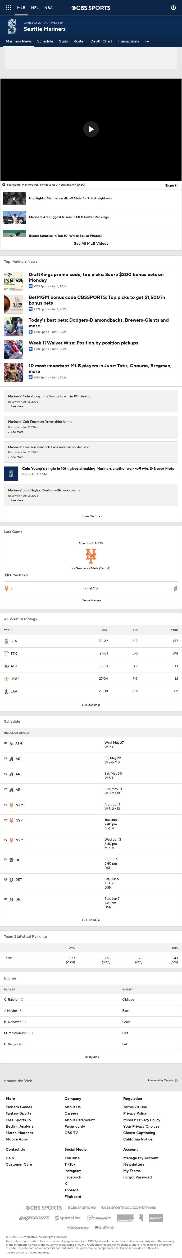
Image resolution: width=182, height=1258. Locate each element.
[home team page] (91, 556)
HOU (15, 679)
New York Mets (87, 568)
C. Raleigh (11, 1000)
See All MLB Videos (91, 243)
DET (18, 860)
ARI (18, 759)
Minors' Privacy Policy (141, 1120)
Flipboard (72, 1196)
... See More (15, 406)
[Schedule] (45, 41)
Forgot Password (137, 1177)
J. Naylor (10, 1011)
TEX (14, 654)
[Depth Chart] (101, 41)
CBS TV (71, 1133)
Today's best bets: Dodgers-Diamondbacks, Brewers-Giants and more (99, 323)
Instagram (73, 1170)
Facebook (72, 1177)
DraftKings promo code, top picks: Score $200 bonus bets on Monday (96, 277)
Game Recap (91, 600)
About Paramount (79, 1120)
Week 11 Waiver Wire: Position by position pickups (83, 343)
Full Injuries (91, 1057)
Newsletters (133, 1164)
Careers (71, 1113)
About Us (72, 1107)
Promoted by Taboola (163, 1080)
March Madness (19, 1133)
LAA (14, 691)
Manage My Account (141, 1158)
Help (10, 1158)
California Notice (137, 1139)
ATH (14, 666)
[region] (91, 130)
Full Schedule (91, 920)
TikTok (69, 1164)
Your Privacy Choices (141, 1126)
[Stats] (63, 41)
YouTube (72, 1158)
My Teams (132, 1170)
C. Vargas (11, 1044)
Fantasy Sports (18, 1113)
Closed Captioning (139, 1133)
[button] (148, 41)
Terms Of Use (135, 1107)
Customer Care (19, 1164)
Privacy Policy (135, 1113)
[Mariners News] (18, 41)
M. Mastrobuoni (15, 1033)
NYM (19, 805)
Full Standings (91, 705)
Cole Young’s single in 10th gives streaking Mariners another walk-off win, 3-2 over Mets (98, 468)
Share (169, 186)
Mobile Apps (17, 1139)
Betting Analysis (19, 1126)
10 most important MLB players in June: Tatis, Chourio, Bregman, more (100, 369)
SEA (14, 641)
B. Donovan (12, 1022)
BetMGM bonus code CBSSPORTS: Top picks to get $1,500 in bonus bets (97, 300)
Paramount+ (74, 1126)
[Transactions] (128, 41)
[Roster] (79, 41)
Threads (71, 1190)
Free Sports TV (19, 1120)
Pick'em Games (19, 1107)
